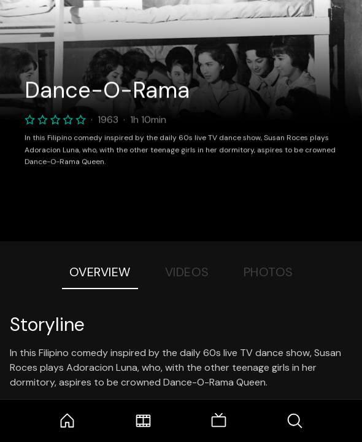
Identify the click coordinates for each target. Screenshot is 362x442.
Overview (100, 272)
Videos (187, 272)
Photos (268, 272)
